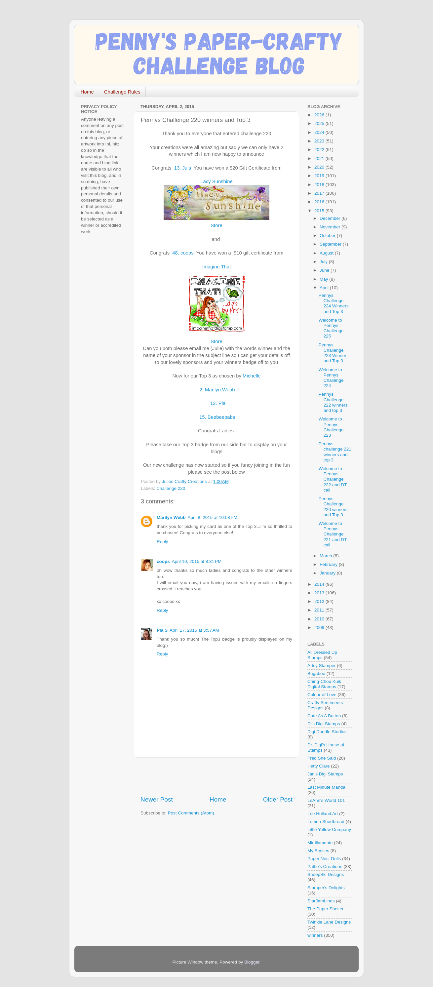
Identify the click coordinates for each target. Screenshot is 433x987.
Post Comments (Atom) (191, 812)
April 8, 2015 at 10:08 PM (212, 517)
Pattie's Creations (324, 866)
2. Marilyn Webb (216, 389)
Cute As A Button (324, 715)
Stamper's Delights (326, 887)
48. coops (183, 253)
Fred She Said (321, 758)
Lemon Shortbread (325, 821)
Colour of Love (321, 694)
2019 (320, 175)
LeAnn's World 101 (326, 800)
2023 (320, 140)
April (325, 287)
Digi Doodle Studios (327, 731)
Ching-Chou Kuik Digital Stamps (324, 684)
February (329, 564)
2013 (320, 592)
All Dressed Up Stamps (322, 655)
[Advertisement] (217, 776)
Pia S (162, 630)
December (330, 218)
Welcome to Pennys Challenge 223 (331, 427)
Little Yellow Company (329, 829)
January (328, 573)
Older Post (278, 799)
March (326, 555)
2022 (320, 149)
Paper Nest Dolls (324, 858)
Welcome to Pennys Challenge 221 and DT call (333, 534)
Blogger (251, 962)
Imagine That (216, 266)
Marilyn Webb (171, 517)
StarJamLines (321, 900)
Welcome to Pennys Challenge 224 (331, 377)
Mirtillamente (320, 842)
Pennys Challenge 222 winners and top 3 (333, 402)
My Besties (318, 850)
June (325, 270)
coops (163, 561)
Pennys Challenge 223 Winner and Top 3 (332, 353)
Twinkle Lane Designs (329, 922)
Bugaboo (316, 673)
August (327, 253)
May (324, 279)
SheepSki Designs (325, 874)
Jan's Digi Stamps (325, 773)
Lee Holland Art (322, 813)
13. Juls (183, 168)
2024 (320, 132)
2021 (320, 158)
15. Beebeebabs (217, 417)
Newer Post (156, 799)
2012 (320, 601)
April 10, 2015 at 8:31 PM (196, 561)
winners (315, 935)
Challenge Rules (122, 92)
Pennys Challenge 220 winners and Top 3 (333, 506)
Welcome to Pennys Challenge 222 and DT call (333, 479)
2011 (320, 610)
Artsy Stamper (321, 665)
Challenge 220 (170, 488)
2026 (320, 114)
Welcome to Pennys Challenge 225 (331, 328)
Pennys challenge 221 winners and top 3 (335, 451)
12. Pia (217, 403)
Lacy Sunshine (216, 181)
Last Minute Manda (326, 787)
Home (87, 92)
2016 (320, 201)
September (331, 244)
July (324, 261)
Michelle (251, 375)
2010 (320, 618)
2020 (320, 167)
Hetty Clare (318, 766)
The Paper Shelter (325, 908)
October (328, 235)
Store (216, 225)
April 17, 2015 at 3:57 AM (194, 630)
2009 (320, 627)
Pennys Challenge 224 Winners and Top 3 (334, 303)
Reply (162, 541)
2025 (320, 123)
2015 (320, 210)
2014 (320, 584)
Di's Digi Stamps (323, 723)
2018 (320, 184)
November (330, 226)
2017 (320, 193)
